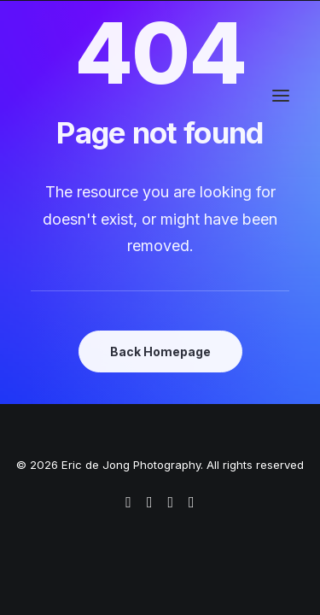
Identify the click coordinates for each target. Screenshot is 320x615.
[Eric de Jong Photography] (118, 95)
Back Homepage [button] (160, 351)
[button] (280, 95)
